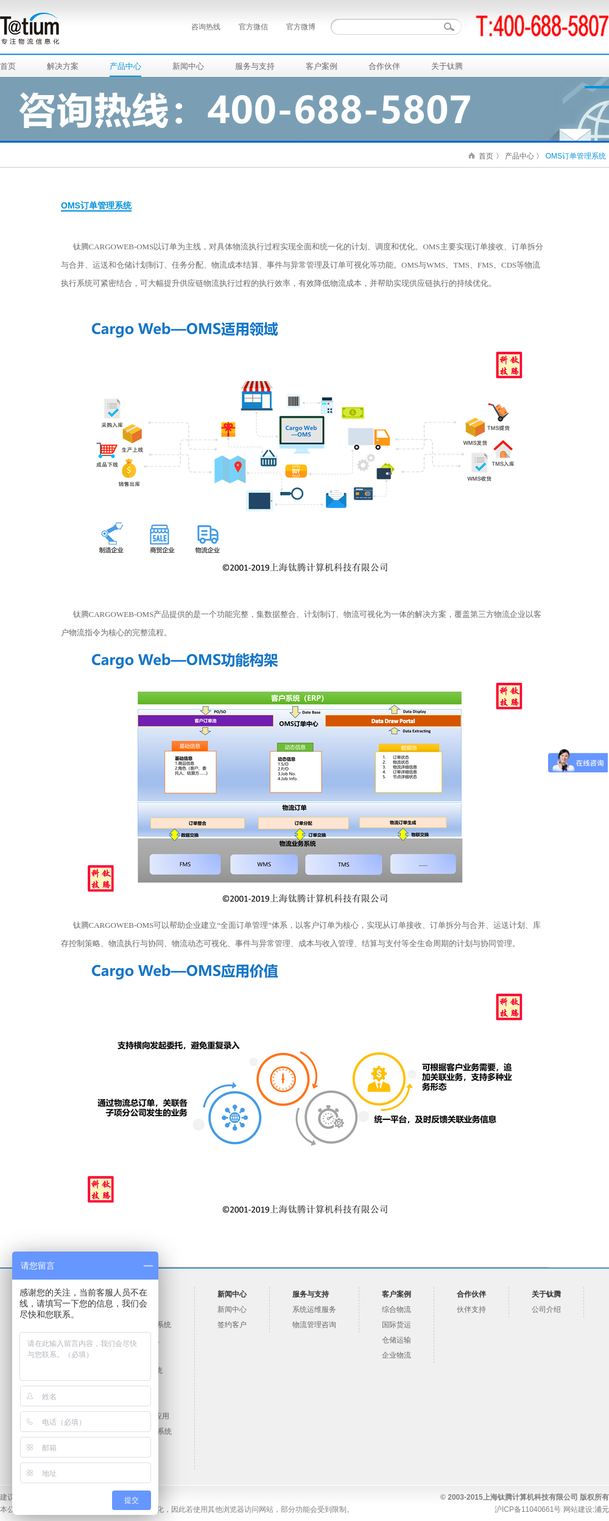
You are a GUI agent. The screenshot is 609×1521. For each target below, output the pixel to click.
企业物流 (396, 1355)
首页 (8, 66)
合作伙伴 (384, 66)
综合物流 (396, 1309)
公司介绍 (546, 1309)
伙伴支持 (471, 1309)
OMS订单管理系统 (576, 156)
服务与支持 (255, 66)
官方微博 (300, 27)
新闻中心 (188, 66)
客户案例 (321, 66)
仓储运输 (396, 1340)
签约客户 (232, 1324)
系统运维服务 (314, 1309)
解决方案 (63, 66)
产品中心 (125, 66)
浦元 (601, 1509)
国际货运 (396, 1324)
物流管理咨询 (314, 1324)
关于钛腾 (447, 66)
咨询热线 (205, 27)
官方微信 (253, 27)
